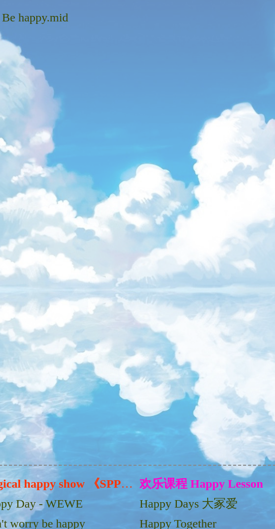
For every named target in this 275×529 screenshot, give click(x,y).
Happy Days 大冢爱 (188, 504)
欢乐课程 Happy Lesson (201, 484)
